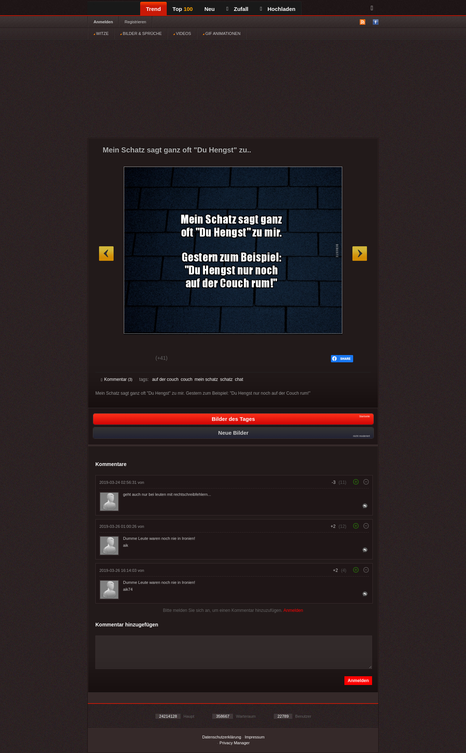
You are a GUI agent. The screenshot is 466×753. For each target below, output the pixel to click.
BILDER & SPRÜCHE (141, 33)
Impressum (254, 737)
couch (186, 379)
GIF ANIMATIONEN (221, 33)
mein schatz (206, 379)
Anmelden (103, 22)
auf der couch (165, 379)
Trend (153, 9)
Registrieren (135, 22)
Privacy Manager (235, 743)
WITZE (101, 33)
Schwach (136, 359)
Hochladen (277, 9)
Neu (209, 9)
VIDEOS (182, 33)
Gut (109, 359)
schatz (226, 379)
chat (239, 379)
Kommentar (117, 379)
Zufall (237, 9)
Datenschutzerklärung (221, 737)
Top (183, 9)
